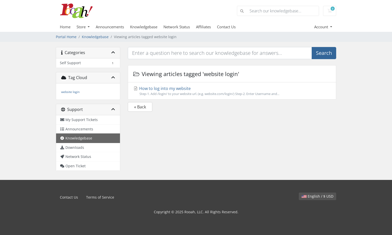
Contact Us (226, 26)
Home (65, 26)
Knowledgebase (143, 26)
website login (70, 92)
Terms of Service (100, 197)
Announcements (110, 26)
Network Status (176, 26)
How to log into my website (232, 91)
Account (321, 26)
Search (324, 53)
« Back (140, 107)
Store (82, 26)
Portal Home (66, 36)
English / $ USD (317, 196)
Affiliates (203, 26)
